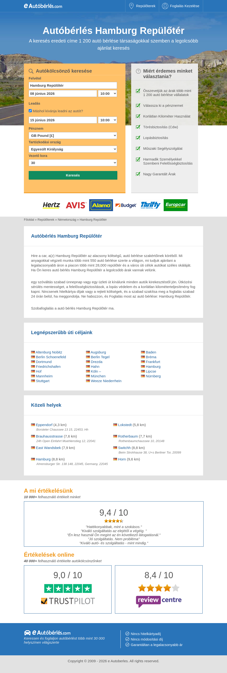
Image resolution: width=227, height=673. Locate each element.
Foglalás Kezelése (184, 6)
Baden (148, 352)
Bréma (148, 357)
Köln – (93, 371)
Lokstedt (122, 425)
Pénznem (36, 128)
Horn (119, 459)
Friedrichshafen (46, 366)
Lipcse (148, 371)
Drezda (94, 362)
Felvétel (35, 78)
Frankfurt (150, 362)
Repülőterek (146, 6)
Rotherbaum (125, 436)
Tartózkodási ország (45, 142)
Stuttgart (40, 381)
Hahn (92, 366)
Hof (36, 371)
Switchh (122, 448)
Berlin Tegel (97, 357)
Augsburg (96, 352)
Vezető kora (38, 156)
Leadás (34, 103)
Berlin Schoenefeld (48, 357)
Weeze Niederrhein (103, 381)
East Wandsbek (46, 448)
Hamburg (151, 366)
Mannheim (42, 376)
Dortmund (41, 362)
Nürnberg (151, 376)
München (96, 376)
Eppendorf (41, 425)
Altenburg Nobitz (46, 352)
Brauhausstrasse (47, 436)
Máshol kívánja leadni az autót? (58, 111)
